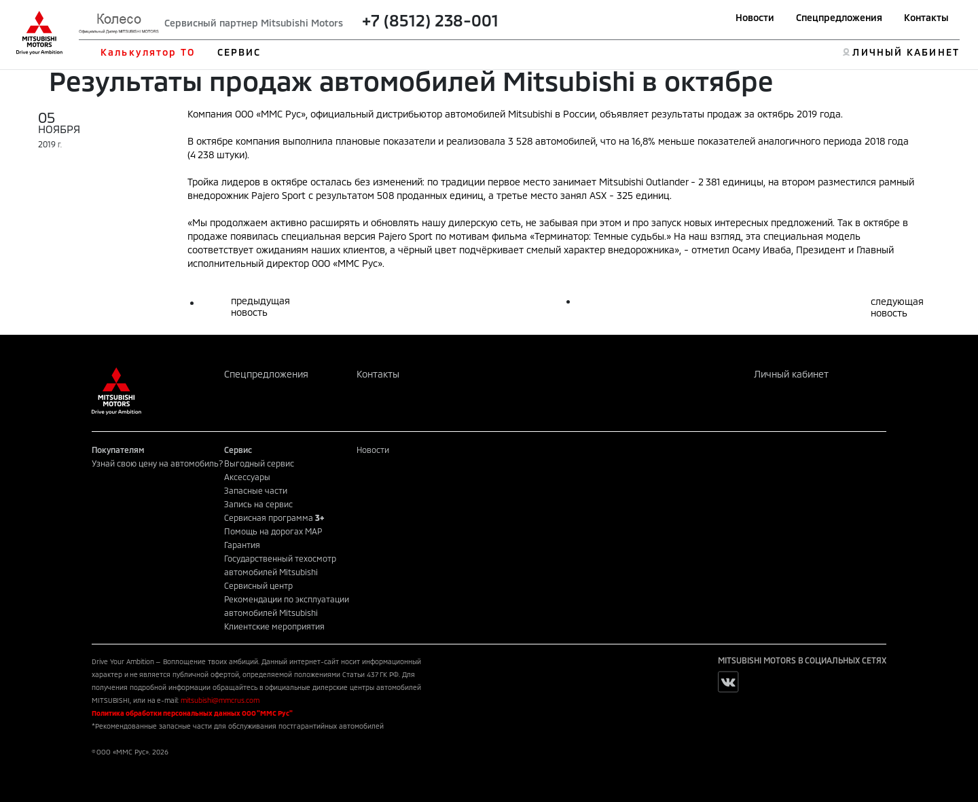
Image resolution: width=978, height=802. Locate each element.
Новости (755, 17)
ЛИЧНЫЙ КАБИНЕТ (905, 52)
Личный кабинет (791, 374)
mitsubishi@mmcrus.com (220, 700)
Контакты (926, 17)
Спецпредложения (839, 17)
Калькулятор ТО (148, 52)
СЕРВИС (239, 52)
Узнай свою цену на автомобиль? (157, 463)
